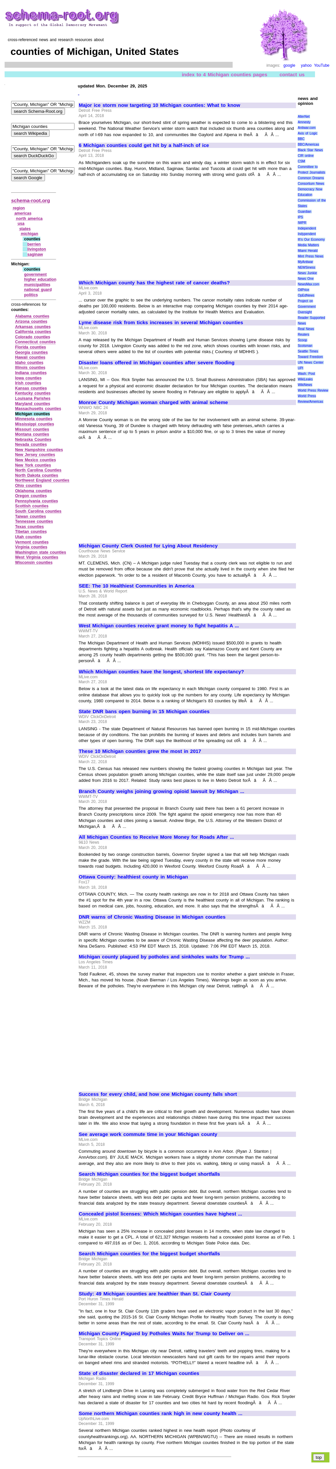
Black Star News (310, 150)
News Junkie (307, 273)
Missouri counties (32, 429)
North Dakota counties (36, 475)
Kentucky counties (33, 393)
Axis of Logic (307, 133)
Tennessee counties (34, 521)
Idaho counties (29, 362)
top (319, 1457)
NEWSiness (306, 267)
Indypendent (307, 234)
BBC (301, 139)
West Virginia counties (36, 557)
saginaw (35, 254)
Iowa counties (28, 378)
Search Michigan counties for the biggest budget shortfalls (149, 1174)
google (289, 65)
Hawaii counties (30, 357)
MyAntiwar (305, 262)
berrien (34, 244)
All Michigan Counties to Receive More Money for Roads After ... (156, 837)
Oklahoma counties (33, 491)
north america (29, 218)
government (35, 274)
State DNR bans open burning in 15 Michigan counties (144, 711)
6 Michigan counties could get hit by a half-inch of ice (144, 145)
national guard (38, 289)
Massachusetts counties (38, 408)
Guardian (304, 211)
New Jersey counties (35, 454)
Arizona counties (31, 321)
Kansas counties (31, 388)
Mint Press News (310, 256)
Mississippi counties (34, 424)
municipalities (37, 284)
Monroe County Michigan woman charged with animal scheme (153, 402)
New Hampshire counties (39, 449)
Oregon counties (31, 496)
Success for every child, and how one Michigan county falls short (158, 1094)
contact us (292, 74)
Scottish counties (32, 506)
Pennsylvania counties (36, 501)
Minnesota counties (33, 419)
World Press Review (313, 390)
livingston (36, 249)
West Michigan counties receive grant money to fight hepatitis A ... (159, 625)
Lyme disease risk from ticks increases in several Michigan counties (161, 322)
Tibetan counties (31, 531)
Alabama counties (32, 316)
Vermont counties (32, 542)
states (25, 229)
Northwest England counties (42, 480)
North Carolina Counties (38, 470)
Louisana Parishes (33, 398)
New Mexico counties (35, 460)
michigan (29, 233)
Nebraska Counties (33, 439)
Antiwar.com (306, 128)
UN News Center (310, 362)
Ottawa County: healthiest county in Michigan (133, 876)
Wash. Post (306, 373)
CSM (301, 161)
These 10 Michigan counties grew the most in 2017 (140, 751)
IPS (300, 217)
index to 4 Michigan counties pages (224, 74)
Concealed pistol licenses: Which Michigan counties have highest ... (160, 1213)
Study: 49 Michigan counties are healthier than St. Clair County (155, 1293)
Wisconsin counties (33, 562)
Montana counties (32, 434)
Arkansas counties (33, 327)
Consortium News (311, 183)
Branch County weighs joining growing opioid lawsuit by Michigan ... (161, 791)
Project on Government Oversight (307, 306)
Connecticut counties (35, 342)
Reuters (303, 334)
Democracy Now (310, 189)
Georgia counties (31, 352)
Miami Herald (308, 251)
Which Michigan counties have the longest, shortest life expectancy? (161, 671)
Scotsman (305, 346)
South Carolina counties (38, 511)
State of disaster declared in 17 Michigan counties (139, 1373)
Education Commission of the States (312, 200)
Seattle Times (308, 351)
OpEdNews (306, 295)
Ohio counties (28, 485)
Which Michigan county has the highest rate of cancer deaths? (154, 282)
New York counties (33, 465)
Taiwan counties (30, 516)
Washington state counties (40, 552)
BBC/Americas (308, 144)
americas (23, 213)
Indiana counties (31, 373)
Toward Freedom (310, 357)
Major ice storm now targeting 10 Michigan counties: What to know (159, 105)
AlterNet (303, 116)
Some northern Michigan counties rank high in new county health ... (160, 1413)
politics (31, 295)
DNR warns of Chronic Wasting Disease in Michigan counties (152, 917)
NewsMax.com (308, 284)
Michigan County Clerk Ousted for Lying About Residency (148, 545)
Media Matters (308, 245)
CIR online (305, 155)
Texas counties (29, 526)
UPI (300, 368)
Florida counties (30, 347)
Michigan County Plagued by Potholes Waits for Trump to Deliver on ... (164, 1333)
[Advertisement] (134, 226)
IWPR (302, 223)
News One (305, 278)
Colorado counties (32, 337)
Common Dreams (311, 178)
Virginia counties (31, 547)
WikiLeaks (305, 379)
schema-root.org (30, 200)
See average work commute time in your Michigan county (148, 1134)
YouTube (321, 65)
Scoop (302, 340)
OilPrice (303, 290)
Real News (306, 329)
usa (21, 223)
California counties (33, 331)
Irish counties (28, 383)
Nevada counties (31, 444)
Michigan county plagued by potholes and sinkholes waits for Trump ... (164, 956)
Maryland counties (32, 403)
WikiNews (305, 385)
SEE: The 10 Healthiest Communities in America (136, 586)
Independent (307, 228)
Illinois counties (30, 367)
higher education (40, 279)
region (19, 208)
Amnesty (304, 122)
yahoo (306, 65)
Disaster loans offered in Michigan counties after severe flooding (157, 362)
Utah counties (28, 537)
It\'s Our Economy (311, 239)
